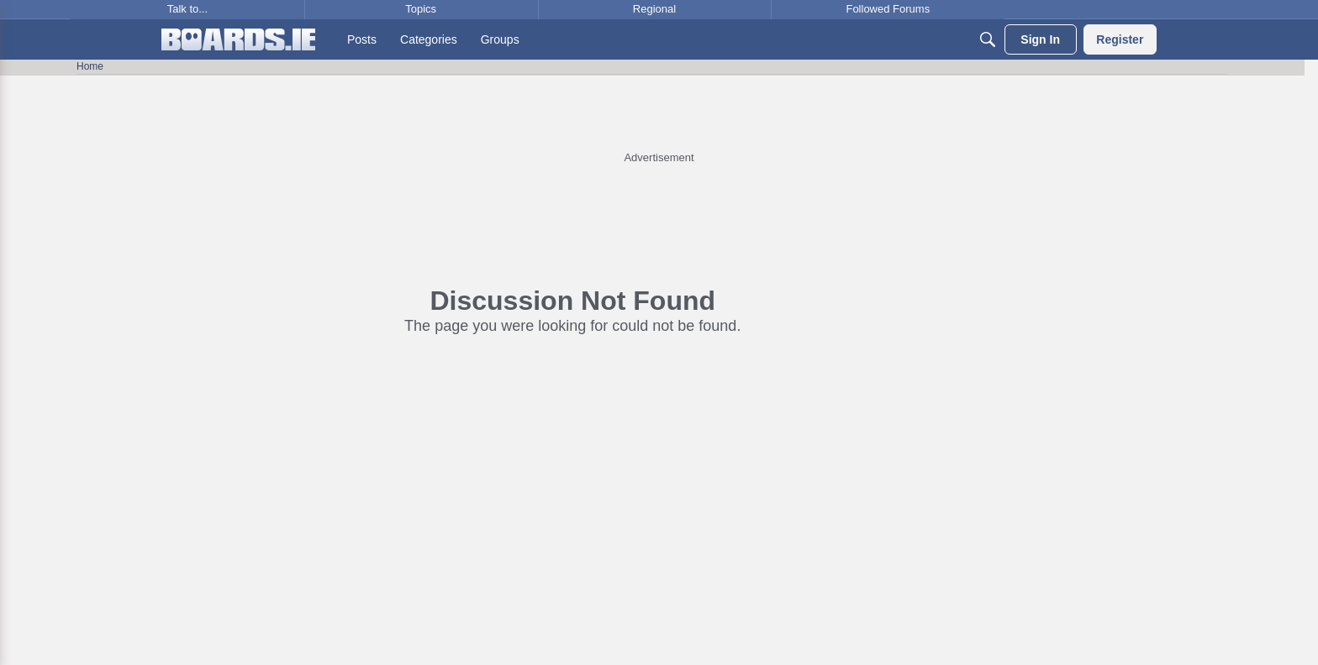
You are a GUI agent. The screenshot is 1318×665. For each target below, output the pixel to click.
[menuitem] (361, 39)
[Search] (988, 39)
